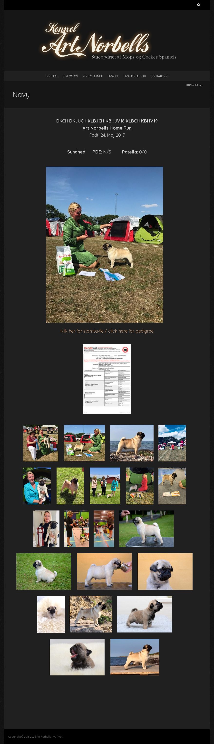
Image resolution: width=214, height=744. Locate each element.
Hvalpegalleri (135, 76)
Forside (52, 76)
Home (189, 84)
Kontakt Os (159, 76)
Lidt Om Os (70, 76)
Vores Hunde (93, 76)
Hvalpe (113, 76)
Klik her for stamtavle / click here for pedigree (107, 331)
